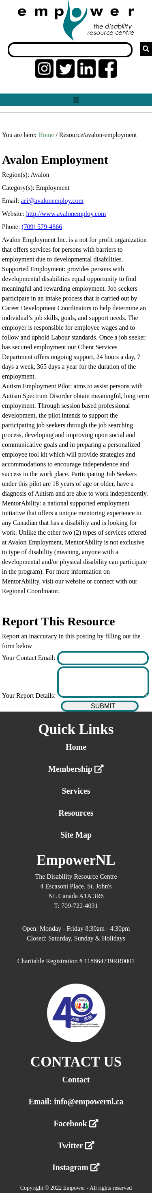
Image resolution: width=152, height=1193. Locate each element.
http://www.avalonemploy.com (66, 213)
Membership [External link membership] (76, 768)
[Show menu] (76, 100)
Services (76, 790)
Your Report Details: (30, 695)
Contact (76, 1079)
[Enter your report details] (103, 682)
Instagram (76, 1167)
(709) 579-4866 (41, 226)
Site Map (76, 834)
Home (46, 134)
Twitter (76, 1145)
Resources (75, 812)
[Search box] (70, 49)
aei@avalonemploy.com (52, 200)
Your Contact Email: (29, 657)
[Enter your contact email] (103, 658)
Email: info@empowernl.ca (75, 1101)
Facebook (76, 1123)
